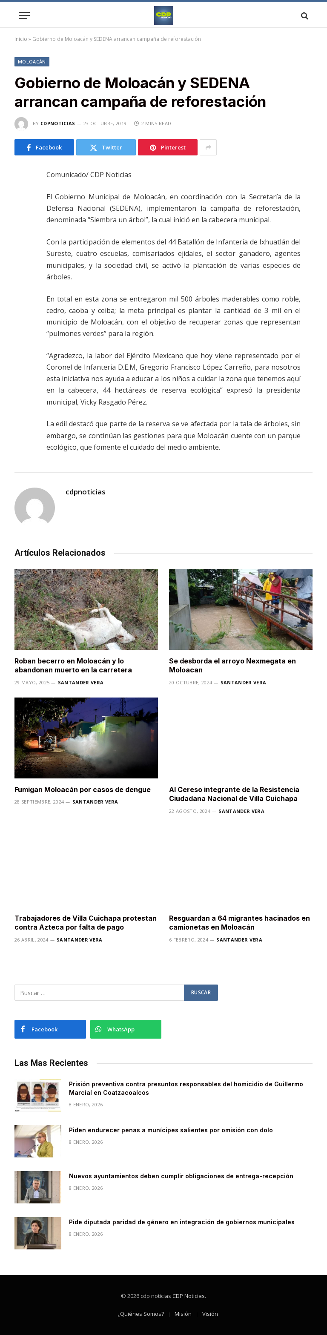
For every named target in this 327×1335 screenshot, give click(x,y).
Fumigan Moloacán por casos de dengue (82, 789)
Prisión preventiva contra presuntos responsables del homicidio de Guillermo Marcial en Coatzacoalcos (186, 1088)
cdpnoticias (57, 123)
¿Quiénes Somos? (141, 1314)
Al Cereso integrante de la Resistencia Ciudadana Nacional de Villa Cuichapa (234, 794)
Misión (183, 1314)
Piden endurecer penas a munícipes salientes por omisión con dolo (171, 1130)
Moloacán (32, 61)
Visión (210, 1314)
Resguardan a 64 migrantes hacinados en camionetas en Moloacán (239, 923)
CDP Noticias (188, 1296)
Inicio (20, 39)
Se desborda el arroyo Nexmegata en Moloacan (232, 666)
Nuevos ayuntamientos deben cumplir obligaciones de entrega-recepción (181, 1176)
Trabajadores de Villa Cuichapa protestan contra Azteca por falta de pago (85, 923)
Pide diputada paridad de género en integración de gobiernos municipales (182, 1222)
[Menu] (24, 15)
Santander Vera (81, 682)
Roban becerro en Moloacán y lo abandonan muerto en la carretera (73, 666)
